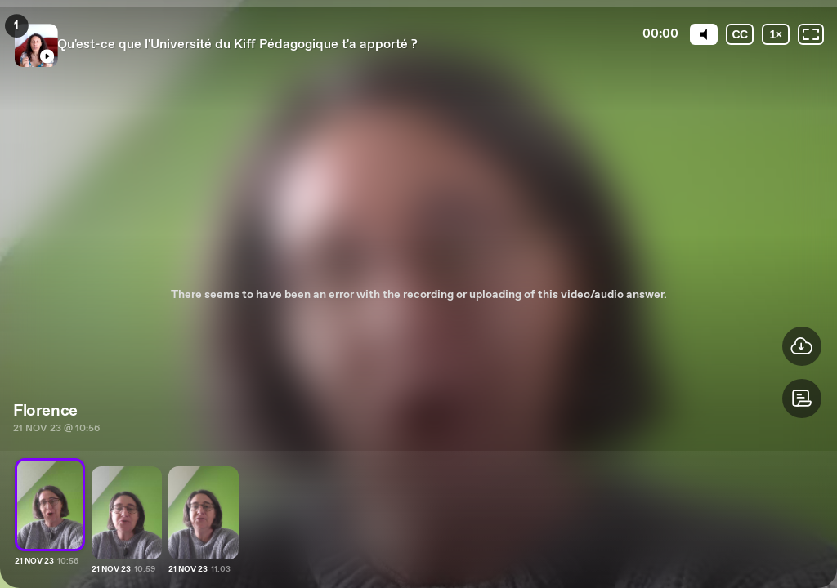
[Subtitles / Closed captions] (740, 34)
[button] (801, 398)
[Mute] (704, 34)
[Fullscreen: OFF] (811, 34)
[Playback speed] (776, 34)
